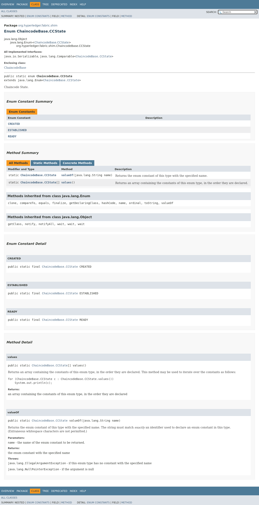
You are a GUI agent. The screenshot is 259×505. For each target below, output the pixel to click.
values (66, 182)
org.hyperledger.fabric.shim (37, 25)
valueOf (67, 175)
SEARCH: (211, 12)
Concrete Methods (77, 163)
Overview (7, 4)
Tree (45, 4)
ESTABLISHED (17, 130)
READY (12, 136)
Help (83, 4)
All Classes (9, 11)
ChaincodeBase (15, 67)
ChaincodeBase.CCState (51, 42)
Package (22, 4)
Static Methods (45, 163)
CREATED (14, 123)
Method (66, 16)
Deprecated (59, 4)
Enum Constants (38, 16)
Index (73, 4)
